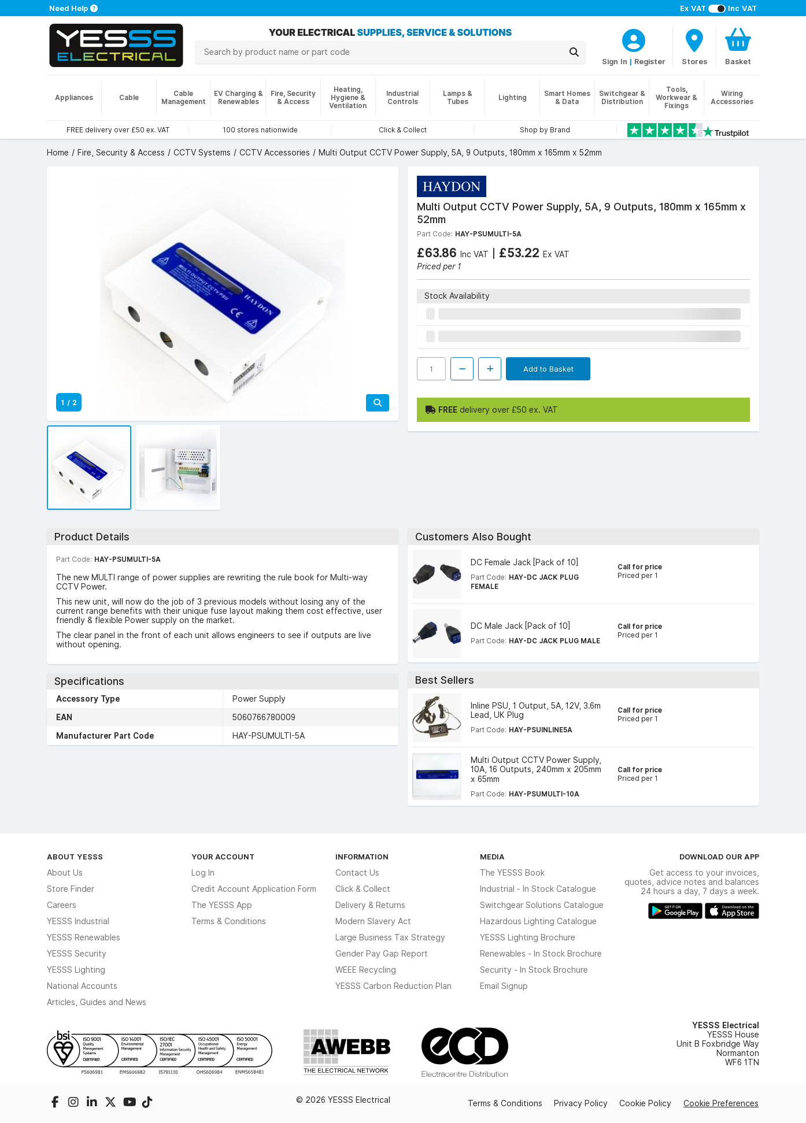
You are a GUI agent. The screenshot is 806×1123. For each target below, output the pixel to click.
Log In (203, 872)
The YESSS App (221, 905)
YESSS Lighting (76, 969)
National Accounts (82, 986)
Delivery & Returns (370, 905)
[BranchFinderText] (694, 46)
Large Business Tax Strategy (390, 937)
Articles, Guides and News (96, 1002)
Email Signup (504, 986)
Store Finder (70, 889)
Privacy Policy (581, 1103)
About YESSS (75, 856)
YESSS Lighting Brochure (527, 937)
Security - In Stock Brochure (534, 969)
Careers (61, 905)
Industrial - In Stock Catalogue (538, 889)
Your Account (222, 856)
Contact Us (357, 872)
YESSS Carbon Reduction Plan (393, 986)
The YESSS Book (512, 872)
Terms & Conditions (228, 921)
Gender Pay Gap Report (381, 953)
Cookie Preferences (721, 1103)
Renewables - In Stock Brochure (541, 953)
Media (492, 856)
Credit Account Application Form (253, 889)
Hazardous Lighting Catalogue (538, 921)
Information (362, 856)
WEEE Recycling (365, 969)
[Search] (574, 52)
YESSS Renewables (83, 937)
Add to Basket (548, 368)
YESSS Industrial (78, 921)
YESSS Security (76, 953)
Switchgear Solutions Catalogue (542, 905)
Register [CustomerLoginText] (649, 61)
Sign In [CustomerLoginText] (614, 61)
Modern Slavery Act (373, 921)
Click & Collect (362, 889)
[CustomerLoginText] (633, 38)
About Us (65, 872)
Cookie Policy (645, 1103)
